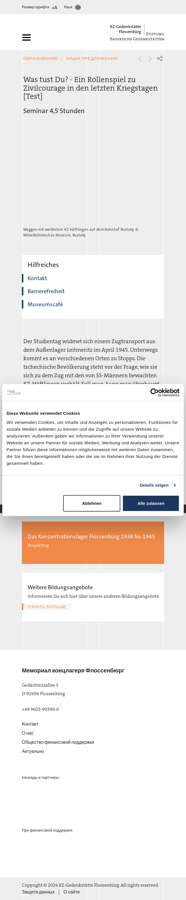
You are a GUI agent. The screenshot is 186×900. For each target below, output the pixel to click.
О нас (28, 733)
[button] (160, 58)
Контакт (30, 724)
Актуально (33, 751)
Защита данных (38, 892)
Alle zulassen (150, 503)
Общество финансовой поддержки (58, 742)
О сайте (71, 892)
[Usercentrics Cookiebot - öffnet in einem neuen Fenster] (154, 392)
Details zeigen (154, 485)
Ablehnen (91, 503)
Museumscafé (45, 304)
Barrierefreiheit (46, 291)
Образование (40, 58)
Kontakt (37, 278)
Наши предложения (92, 58)
